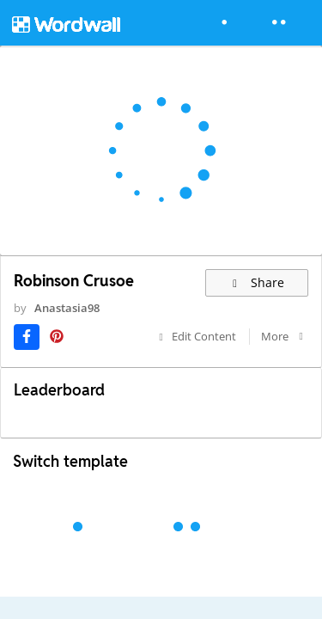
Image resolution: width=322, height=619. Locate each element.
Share (257, 282)
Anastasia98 (67, 308)
